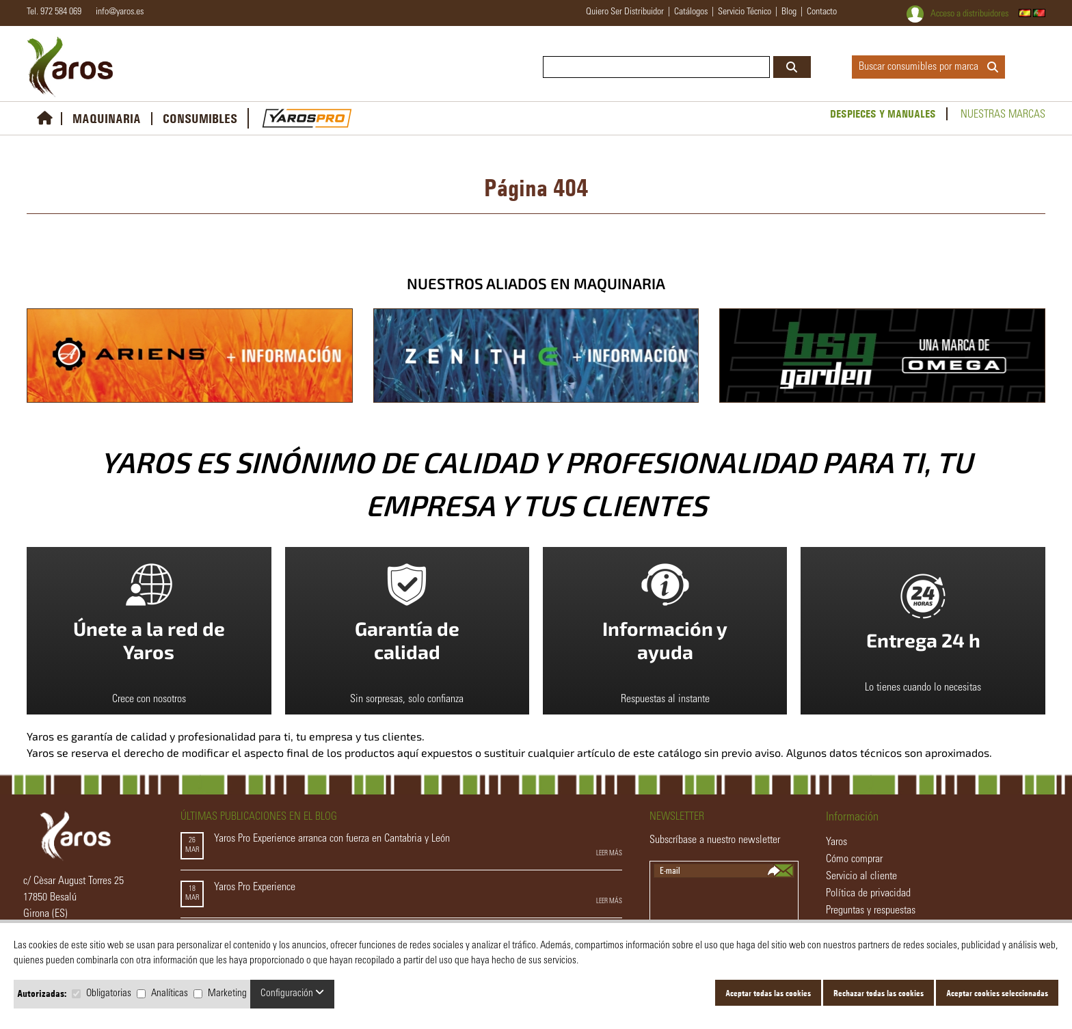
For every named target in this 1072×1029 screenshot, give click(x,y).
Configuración (292, 993)
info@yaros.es (117, 12)
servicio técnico (744, 12)
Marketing (227, 994)
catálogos (691, 12)
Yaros (836, 842)
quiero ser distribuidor (625, 12)
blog (788, 12)
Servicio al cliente (861, 876)
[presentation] (724, 904)
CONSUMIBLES (200, 118)
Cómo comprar (854, 859)
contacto (822, 12)
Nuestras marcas (1003, 114)
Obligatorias (108, 994)
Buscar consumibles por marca (928, 67)
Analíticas (169, 994)
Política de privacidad (868, 893)
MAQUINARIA (106, 118)
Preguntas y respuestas (870, 910)
